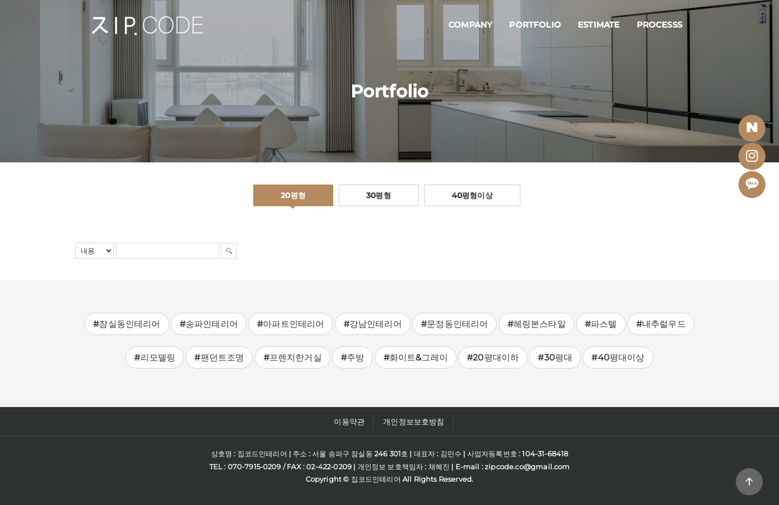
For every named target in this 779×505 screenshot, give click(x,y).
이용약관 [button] (349, 422)
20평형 (293, 195)
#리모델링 (154, 357)
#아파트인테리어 (290, 324)
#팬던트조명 (219, 357)
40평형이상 (472, 195)
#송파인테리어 (209, 324)
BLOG (755, 131)
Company (470, 24)
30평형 (378, 195)
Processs (659, 24)
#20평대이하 (493, 357)
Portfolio (535, 24)
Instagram (755, 159)
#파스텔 (601, 324)
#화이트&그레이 (416, 357)
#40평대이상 (617, 357)
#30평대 (555, 357)
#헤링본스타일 (536, 324)
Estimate (598, 24)
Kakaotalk (754, 186)
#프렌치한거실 (292, 357)
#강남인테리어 (373, 324)
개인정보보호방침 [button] (413, 422)
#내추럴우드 (661, 324)
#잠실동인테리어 (126, 324)
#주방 (353, 357)
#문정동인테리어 (454, 324)
